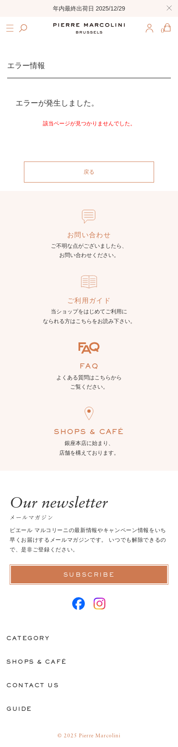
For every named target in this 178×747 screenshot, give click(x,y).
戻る (89, 172)
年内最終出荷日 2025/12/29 (89, 8)
